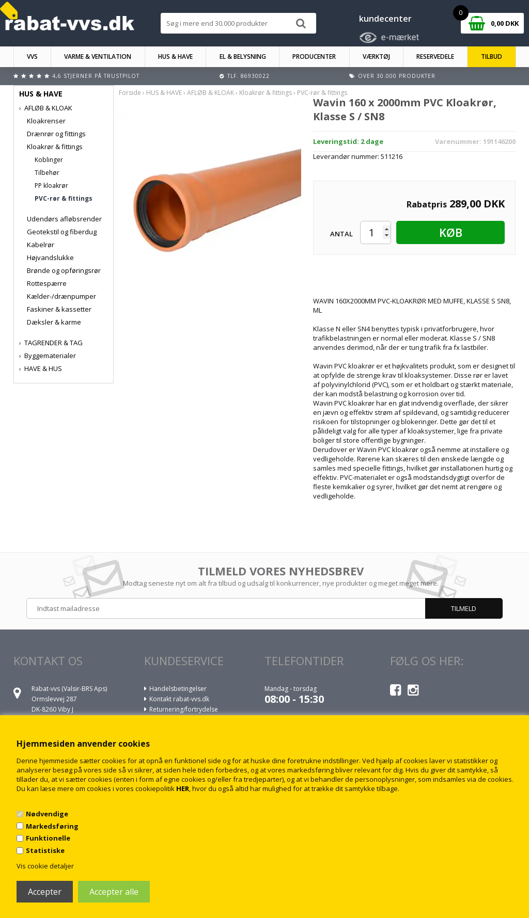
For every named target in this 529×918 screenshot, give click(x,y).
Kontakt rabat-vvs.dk (179, 699)
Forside (130, 92)
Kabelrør (40, 244)
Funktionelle (48, 838)
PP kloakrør (51, 185)
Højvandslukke (50, 257)
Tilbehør (47, 172)
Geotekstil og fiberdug (62, 231)
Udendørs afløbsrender (64, 218)
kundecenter (385, 18)
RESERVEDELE (435, 56)
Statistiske (45, 850)
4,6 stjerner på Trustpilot (95, 75)
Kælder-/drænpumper (61, 296)
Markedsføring (52, 826)
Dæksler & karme (54, 322)
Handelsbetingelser (178, 688)
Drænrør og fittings (56, 133)
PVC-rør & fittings (63, 198)
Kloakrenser (46, 120)
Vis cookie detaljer (45, 866)
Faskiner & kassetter (59, 309)
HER (182, 788)
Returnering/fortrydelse (183, 709)
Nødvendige (47, 813)
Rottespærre (47, 283)
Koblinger (49, 159)
